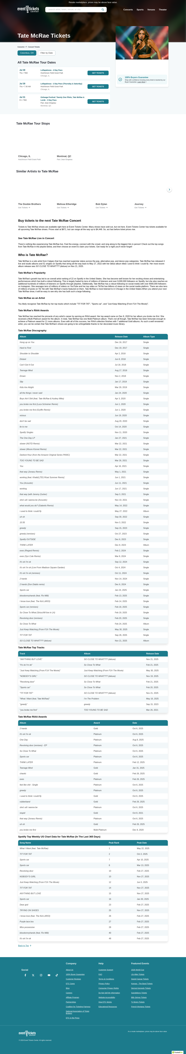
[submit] (102, 9)
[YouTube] (49, 975)
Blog (67, 988)
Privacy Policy (104, 984)
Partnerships (71, 1002)
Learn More (142, 82)
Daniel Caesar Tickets (140, 979)
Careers (69, 993)
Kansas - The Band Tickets (141, 984)
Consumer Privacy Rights (109, 988)
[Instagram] (41, 975)
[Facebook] (25, 975)
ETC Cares (70, 984)
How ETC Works (105, 1002)
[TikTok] (57, 975)
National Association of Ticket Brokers (77, 1012)
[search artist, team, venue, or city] (76, 9)
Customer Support (106, 970)
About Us (69, 970)
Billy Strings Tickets (139, 997)
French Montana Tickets (140, 1007)
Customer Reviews (73, 979)
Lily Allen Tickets (137, 974)
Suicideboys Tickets (139, 993)
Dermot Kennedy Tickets (141, 988)
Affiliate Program (72, 997)
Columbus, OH (27, 53)
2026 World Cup (137, 970)
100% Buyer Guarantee (75, 974)
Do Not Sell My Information (109, 993)
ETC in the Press (72, 1018)
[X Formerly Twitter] (33, 975)
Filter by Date (47, 53)
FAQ (100, 974)
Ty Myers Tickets (137, 1002)
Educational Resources (108, 1007)
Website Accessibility (107, 997)
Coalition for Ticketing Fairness (78, 1007)
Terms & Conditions (106, 979)
